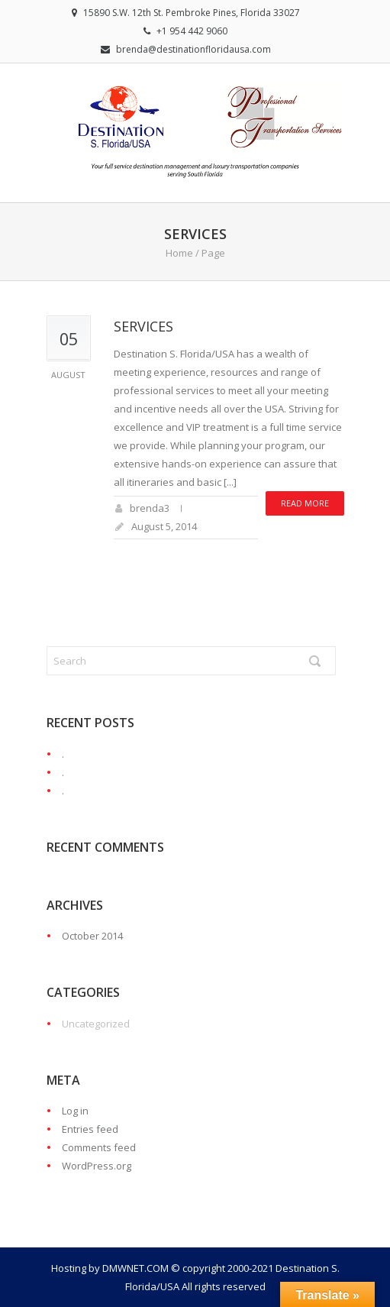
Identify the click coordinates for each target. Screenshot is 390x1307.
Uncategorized (96, 1023)
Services (143, 326)
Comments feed (99, 1147)
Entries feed (90, 1129)
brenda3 (149, 508)
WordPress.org (96, 1166)
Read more (305, 503)
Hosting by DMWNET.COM (110, 1268)
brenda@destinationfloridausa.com (193, 49)
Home (179, 253)
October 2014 (92, 936)
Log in (75, 1111)
